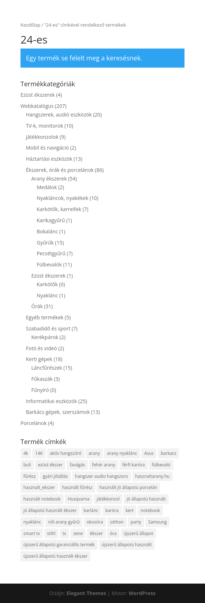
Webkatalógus (37, 105)
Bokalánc (47, 231)
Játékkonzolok (42, 136)
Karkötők (47, 284)
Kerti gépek (39, 359)
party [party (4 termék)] (136, 522)
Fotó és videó (41, 348)
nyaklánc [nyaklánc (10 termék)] (32, 522)
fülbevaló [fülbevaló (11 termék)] (161, 465)
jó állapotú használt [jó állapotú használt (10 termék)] (146, 499)
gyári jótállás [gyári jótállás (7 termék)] (55, 476)
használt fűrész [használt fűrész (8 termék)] (77, 487)
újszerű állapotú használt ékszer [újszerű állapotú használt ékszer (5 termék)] (55, 556)
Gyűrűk (45, 242)
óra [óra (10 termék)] (113, 533)
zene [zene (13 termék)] (78, 533)
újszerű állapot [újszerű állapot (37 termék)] (138, 533)
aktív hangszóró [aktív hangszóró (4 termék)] (66, 453)
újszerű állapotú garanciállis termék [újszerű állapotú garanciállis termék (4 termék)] (59, 545)
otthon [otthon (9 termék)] (117, 522)
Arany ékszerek (49, 178)
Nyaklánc (47, 295)
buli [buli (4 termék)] (27, 465)
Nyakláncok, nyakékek (62, 198)
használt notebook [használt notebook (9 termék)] (42, 499)
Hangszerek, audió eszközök (59, 114)
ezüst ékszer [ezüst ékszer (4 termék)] (50, 465)
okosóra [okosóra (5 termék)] (95, 522)
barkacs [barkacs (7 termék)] (168, 453)
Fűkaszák (42, 378)
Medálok (47, 187)
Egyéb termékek (44, 317)
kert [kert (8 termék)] (129, 510)
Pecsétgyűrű (51, 253)
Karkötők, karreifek (59, 209)
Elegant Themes (86, 593)
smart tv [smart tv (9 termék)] (31, 533)
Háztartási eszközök (49, 158)
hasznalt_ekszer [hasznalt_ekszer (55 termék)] (39, 487)
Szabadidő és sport (48, 328)
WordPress (142, 593)
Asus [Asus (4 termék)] (149, 453)
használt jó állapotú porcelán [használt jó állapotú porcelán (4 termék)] (129, 487)
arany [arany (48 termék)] (94, 453)
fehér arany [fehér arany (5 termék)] (103, 465)
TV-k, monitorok (44, 125)
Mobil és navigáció (47, 147)
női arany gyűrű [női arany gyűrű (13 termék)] (64, 522)
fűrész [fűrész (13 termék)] (29, 476)
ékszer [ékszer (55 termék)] (96, 533)
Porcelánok (33, 423)
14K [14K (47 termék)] (39, 453)
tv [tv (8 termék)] (64, 533)
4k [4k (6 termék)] (25, 453)
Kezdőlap (30, 25)
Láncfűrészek (46, 367)
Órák (37, 306)
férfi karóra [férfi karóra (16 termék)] (133, 465)
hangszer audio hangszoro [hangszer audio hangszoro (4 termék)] (101, 476)
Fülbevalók (49, 264)
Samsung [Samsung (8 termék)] (157, 522)
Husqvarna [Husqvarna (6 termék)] (79, 499)
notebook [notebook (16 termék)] (150, 510)
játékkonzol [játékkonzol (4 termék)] (108, 499)
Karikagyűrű (51, 220)
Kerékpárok (44, 337)
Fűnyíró (40, 390)
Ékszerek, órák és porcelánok (60, 169)
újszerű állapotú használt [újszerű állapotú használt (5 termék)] (127, 545)
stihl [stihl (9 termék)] (51, 533)
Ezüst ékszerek (37, 94)
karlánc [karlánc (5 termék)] (91, 510)
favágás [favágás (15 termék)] (77, 465)
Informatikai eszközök (51, 401)
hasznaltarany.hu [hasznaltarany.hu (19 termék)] (152, 476)
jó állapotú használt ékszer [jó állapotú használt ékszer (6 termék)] (50, 510)
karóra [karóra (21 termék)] (112, 510)
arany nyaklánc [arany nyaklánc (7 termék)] (122, 453)
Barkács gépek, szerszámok (58, 411)
